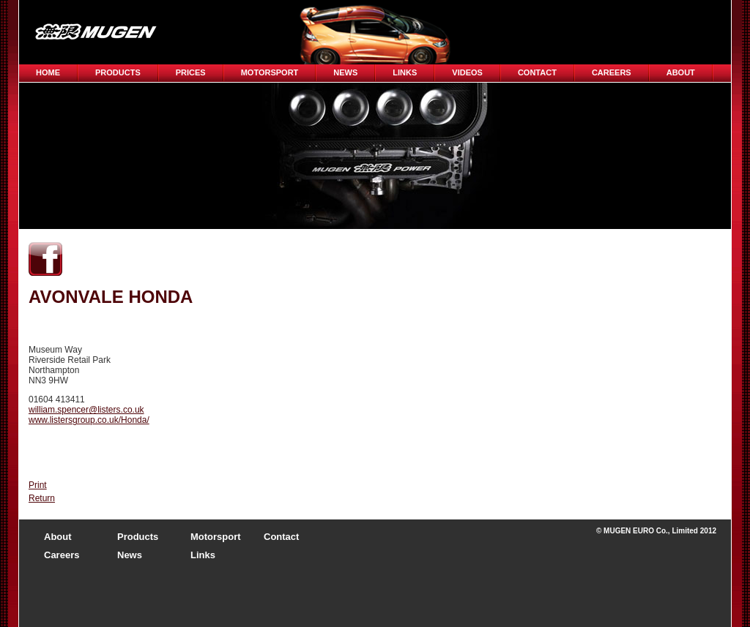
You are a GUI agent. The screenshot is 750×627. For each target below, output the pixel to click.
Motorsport (270, 72)
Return (42, 498)
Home (48, 72)
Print (38, 485)
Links (405, 72)
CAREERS (611, 72)
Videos (467, 72)
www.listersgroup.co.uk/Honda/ (89, 420)
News (345, 72)
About (681, 72)
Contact (537, 72)
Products (118, 72)
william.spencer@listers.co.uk (86, 410)
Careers (61, 554)
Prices (191, 72)
